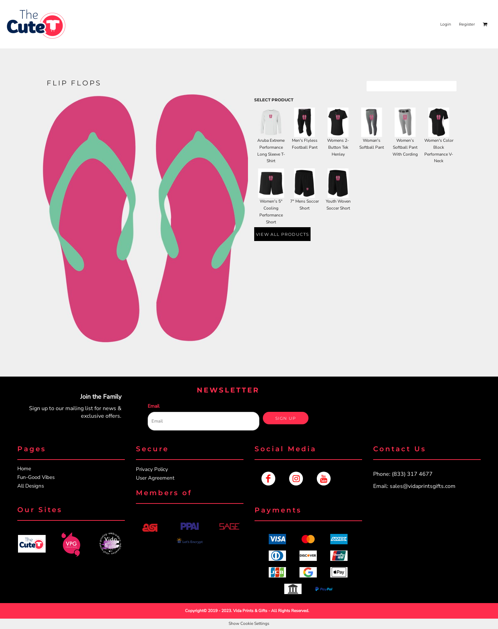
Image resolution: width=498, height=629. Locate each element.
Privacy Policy (152, 469)
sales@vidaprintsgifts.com (422, 486)
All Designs (30, 485)
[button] (32, 544)
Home (24, 468)
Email (153, 406)
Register (467, 24)
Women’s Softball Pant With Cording (405, 147)
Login (445, 24)
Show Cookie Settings (249, 623)
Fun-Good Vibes (36, 477)
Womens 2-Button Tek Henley (338, 147)
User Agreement (155, 477)
